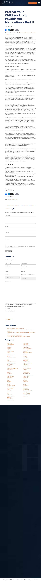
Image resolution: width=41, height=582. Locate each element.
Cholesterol (9, 373)
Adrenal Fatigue (10, 344)
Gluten (8, 389)
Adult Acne (9, 345)
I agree (8, 308)
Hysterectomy (26, 347)
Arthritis (8, 353)
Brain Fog (9, 365)
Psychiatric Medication (13, 199)
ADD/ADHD (9, 343)
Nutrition (25, 369)
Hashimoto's (9, 394)
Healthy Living (10, 398)
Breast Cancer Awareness (12, 368)
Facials (8, 382)
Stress (24, 384)
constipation (9, 375)
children (8, 372)
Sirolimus (25, 378)
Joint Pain (25, 353)
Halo (8, 393)
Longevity (25, 356)
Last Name (24, 263)
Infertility (25, 351)
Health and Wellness (11, 396)
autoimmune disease (11, 357)
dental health (9, 377)
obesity (24, 371)
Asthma (8, 356)
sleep (24, 382)
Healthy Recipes (10, 400)
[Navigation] (39, 3)
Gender (7, 274)
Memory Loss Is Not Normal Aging (14, 335)
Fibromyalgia (10, 388)
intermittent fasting (27, 352)
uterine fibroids (26, 394)
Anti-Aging (9, 349)
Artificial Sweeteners (11, 355)
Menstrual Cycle (26, 361)
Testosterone (26, 389)
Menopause (25, 360)
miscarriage (25, 364)
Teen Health (25, 388)
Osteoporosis (26, 372)
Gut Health (9, 390)
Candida (8, 371)
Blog (12, 196)
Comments (8, 281)
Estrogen (9, 381)
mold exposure (26, 365)
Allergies (9, 348)
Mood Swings (26, 367)
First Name (8, 263)
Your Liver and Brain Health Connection (15, 328)
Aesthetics (9, 347)
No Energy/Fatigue (27, 368)
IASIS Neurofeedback (27, 348)
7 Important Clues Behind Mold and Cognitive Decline (18, 336)
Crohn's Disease (10, 376)
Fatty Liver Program (11, 386)
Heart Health (26, 343)
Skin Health (25, 381)
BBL (8, 359)
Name (7, 226)
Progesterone (26, 376)
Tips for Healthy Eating (28, 390)
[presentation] (14, 314)
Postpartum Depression (28, 375)
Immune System (26, 349)
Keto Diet (25, 355)
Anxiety (8, 352)
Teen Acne (25, 386)
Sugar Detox (25, 385)
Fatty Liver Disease (11, 385)
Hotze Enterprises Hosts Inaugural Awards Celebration (13, 205)
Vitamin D (25, 396)
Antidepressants (10, 351)
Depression (9, 378)
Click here (19, 123)
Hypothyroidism (26, 345)
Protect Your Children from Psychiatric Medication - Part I (28, 205)
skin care (25, 380)
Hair (8, 392)
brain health (9, 367)
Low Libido (25, 357)
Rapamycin (25, 377)
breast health (9, 369)
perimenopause (26, 373)
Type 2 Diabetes (26, 393)
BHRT (8, 360)
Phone (23, 269)
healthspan (9, 397)
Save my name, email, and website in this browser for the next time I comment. (20, 247)
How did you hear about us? (27, 275)
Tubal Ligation (26, 392)
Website (7, 239)
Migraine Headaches (27, 363)
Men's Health (26, 359)
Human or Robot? (10, 311)
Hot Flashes (25, 344)
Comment (8, 215)
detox (8, 380)
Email (7, 232)
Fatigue (8, 384)
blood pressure (10, 364)
